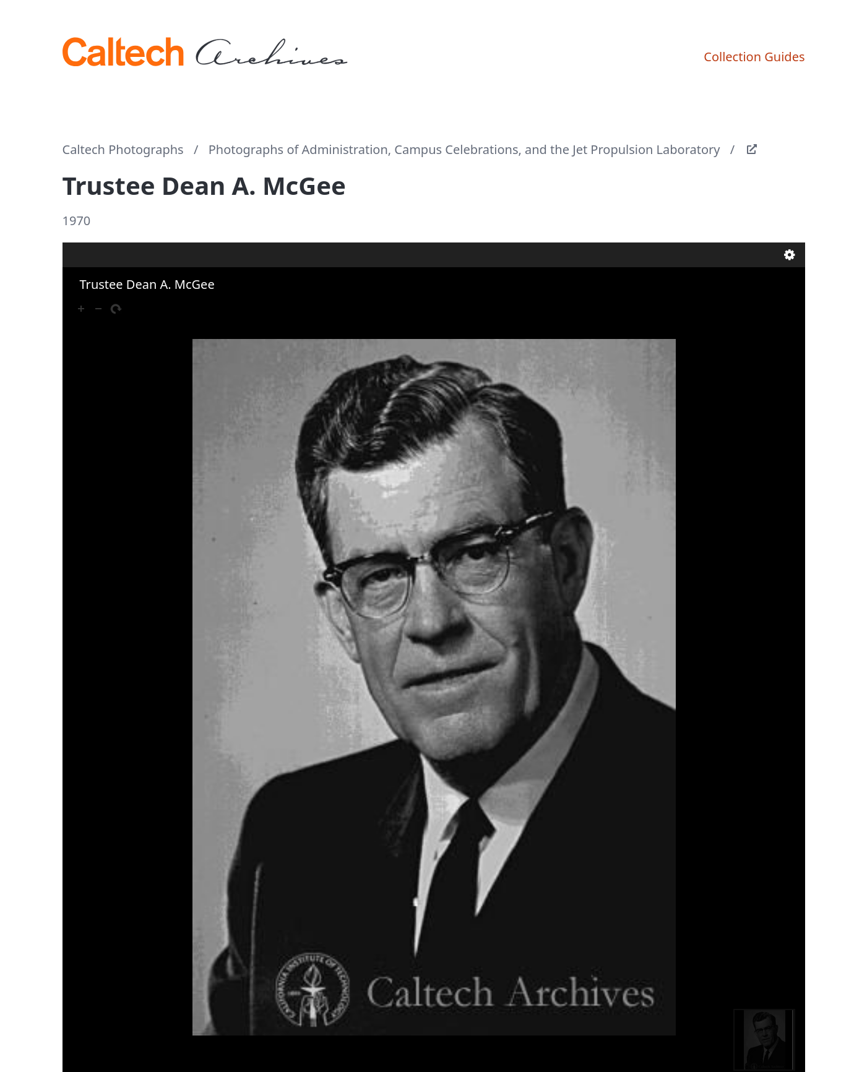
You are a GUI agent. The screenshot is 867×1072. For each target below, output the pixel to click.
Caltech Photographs (123, 149)
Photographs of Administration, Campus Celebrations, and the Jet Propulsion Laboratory (464, 149)
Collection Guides (754, 56)
